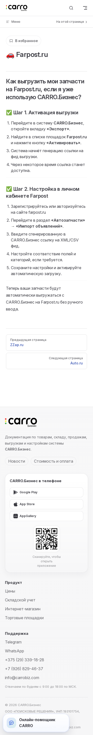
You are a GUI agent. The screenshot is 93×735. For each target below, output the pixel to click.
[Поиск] (71, 8)
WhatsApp (14, 650)
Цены (10, 591)
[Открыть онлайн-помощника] (36, 723)
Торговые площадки (24, 617)
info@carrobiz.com (22, 677)
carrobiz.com (70, 727)
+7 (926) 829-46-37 (24, 668)
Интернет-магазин (22, 608)
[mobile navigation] (85, 8)
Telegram (13, 642)
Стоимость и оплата (53, 461)
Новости (16, 461)
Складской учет (20, 599)
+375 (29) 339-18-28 (24, 659)
